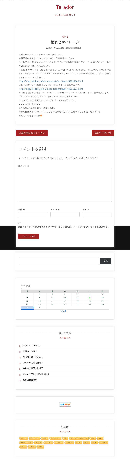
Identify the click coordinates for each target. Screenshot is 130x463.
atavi (23, 446)
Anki (79, 442)
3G (65, 438)
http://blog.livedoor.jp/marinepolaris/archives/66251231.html (51, 89)
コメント (24, 166)
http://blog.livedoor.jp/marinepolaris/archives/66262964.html (51, 81)
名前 (21, 209)
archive (104, 442)
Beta (40, 446)
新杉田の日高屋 (30, 380)
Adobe (38, 442)
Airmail (48, 442)
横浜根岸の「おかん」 (33, 357)
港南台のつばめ (30, 351)
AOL (94, 442)
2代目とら (34, 438)
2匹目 (45, 438)
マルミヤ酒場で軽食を (33, 362)
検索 (105, 261)
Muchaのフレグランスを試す (36, 374)
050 (93, 438)
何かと (65, 36)
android (69, 442)
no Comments (73, 48)
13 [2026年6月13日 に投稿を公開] (90, 298)
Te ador (65, 7)
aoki (87, 442)
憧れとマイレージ (65, 42)
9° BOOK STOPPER (79, 438)
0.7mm (24, 438)
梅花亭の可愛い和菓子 (33, 368)
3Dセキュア (55, 438)
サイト (86, 209)
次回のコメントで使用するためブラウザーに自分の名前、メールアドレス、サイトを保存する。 (64, 227)
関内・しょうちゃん (32, 345)
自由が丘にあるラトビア (32, 132)
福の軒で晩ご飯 (103, 132)
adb (100, 438)
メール (55, 209)
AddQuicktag (26, 442)
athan (32, 446)
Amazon (59, 442)
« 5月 (63, 311)
